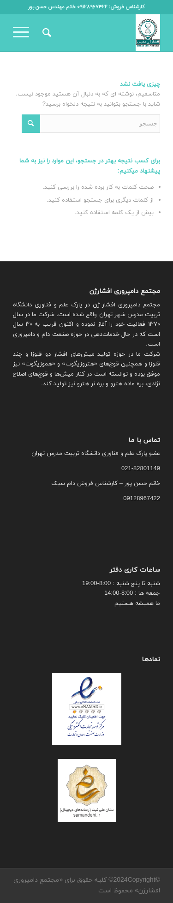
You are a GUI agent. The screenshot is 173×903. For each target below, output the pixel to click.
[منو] (24, 32)
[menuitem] (45, 32)
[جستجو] (45, 32)
